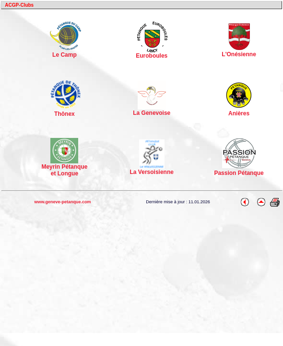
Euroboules (151, 53)
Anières (239, 111)
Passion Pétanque (238, 173)
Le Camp (65, 51)
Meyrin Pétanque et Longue (64, 167)
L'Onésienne (239, 52)
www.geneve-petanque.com (62, 201)
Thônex (65, 110)
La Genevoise (151, 110)
